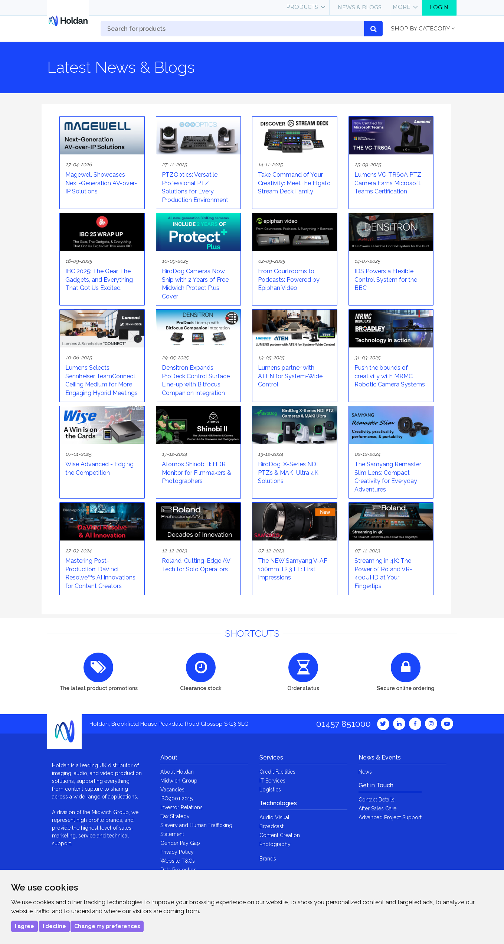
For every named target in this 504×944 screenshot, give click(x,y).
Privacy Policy (177, 852)
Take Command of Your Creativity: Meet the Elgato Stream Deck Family (294, 183)
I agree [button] (24, 926)
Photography (275, 844)
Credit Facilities (277, 772)
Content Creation (279, 835)
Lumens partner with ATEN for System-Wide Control (290, 376)
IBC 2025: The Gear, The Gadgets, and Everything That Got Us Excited (99, 279)
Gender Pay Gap (180, 843)
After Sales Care (377, 808)
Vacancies (172, 790)
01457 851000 (343, 724)
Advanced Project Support (390, 817)
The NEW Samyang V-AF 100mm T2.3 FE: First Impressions (292, 569)
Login (439, 7)
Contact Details (377, 800)
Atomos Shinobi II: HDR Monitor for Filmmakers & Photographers (196, 472)
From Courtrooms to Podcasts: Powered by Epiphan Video (289, 279)
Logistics (270, 790)
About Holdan (177, 772)
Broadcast (271, 826)
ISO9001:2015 (176, 798)
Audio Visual (274, 817)
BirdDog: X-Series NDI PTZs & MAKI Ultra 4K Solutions (288, 472)
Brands (267, 859)
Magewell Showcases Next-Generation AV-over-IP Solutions (101, 183)
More (401, 7)
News (365, 772)
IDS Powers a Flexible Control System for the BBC (385, 279)
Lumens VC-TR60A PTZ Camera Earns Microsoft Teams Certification (387, 183)
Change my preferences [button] (107, 926)
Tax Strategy (175, 816)
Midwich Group (178, 781)
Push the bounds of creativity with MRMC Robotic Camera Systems (389, 376)
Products (302, 7)
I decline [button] (54, 926)
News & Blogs (360, 7)
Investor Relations (181, 807)
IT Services (272, 781)
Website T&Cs (177, 861)
